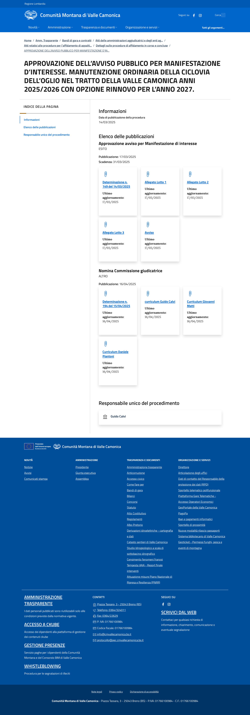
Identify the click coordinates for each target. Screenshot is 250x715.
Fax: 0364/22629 (105, 616)
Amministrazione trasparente (144, 467)
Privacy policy (116, 691)
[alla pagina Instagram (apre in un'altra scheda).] (193, 15)
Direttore (183, 467)
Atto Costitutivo (150, 513)
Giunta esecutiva (86, 473)
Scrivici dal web (178, 612)
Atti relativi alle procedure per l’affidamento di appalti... (58, 45)
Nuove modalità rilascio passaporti (199, 530)
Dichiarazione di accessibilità (144, 691)
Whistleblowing (42, 666)
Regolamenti (134, 519)
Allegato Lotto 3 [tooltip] (113, 232)
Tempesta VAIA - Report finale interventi (145, 568)
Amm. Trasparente (47, 40)
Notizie (28, 467)
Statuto (131, 507)
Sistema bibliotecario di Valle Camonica (202, 536)
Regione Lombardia (35, 4)
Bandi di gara (135, 490)
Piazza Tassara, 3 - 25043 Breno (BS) (125, 603)
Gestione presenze (44, 645)
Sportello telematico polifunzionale (199, 490)
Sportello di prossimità (191, 525)
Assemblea (82, 479)
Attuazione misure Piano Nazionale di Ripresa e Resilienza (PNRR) (149, 580)
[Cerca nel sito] (221, 15)
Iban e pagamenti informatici (195, 519)
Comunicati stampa (36, 479)
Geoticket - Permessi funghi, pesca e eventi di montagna (202, 545)
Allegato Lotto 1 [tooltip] (155, 182)
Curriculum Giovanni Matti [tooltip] (201, 303)
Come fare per (135, 484)
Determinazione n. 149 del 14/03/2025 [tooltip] (116, 184)
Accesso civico (135, 479)
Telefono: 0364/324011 (109, 610)
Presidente (82, 467)
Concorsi (132, 502)
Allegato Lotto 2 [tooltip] (198, 182)
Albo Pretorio (149, 524)
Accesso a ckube (41, 624)
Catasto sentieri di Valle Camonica (147, 542)
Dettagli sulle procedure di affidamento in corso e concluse (132, 45)
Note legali (96, 691)
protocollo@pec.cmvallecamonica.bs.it (118, 640)
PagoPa (197, 513)
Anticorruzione (136, 473)
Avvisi (27, 473)
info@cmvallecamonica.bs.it (112, 634)
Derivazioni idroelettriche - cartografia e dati (150, 533)
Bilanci (131, 496)
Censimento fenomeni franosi (145, 559)
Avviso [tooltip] (149, 232)
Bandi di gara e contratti (76, 40)
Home (27, 40)
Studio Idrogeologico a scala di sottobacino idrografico (145, 551)
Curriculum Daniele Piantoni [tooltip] (115, 353)
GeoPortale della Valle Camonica (202, 507)
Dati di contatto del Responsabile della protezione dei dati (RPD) (201, 482)
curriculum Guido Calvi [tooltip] (160, 301)
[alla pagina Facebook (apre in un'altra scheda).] (187, 15)
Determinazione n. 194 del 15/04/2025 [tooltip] (116, 303)
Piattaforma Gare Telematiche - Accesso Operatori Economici (202, 499)
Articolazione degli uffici (192, 473)
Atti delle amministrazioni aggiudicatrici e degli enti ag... (129, 40)
